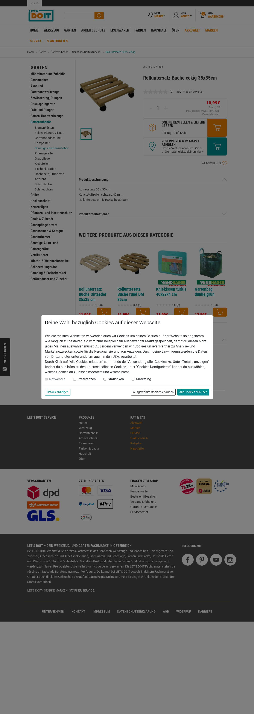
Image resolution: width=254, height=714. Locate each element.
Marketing (143, 379)
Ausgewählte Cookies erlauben (153, 392)
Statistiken (116, 379)
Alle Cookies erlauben (193, 392)
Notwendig (57, 379)
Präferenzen (87, 379)
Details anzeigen (57, 392)
